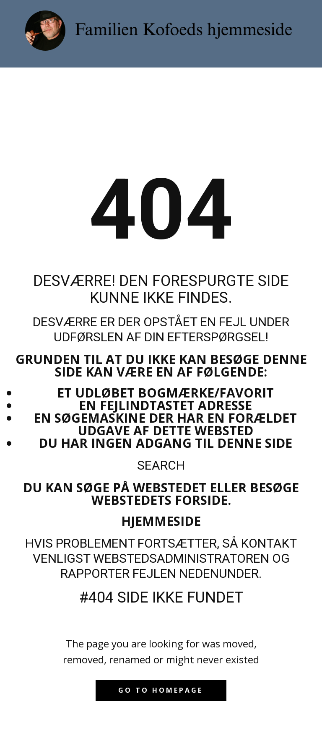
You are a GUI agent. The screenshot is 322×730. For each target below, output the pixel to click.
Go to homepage (160, 690)
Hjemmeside (161, 521)
